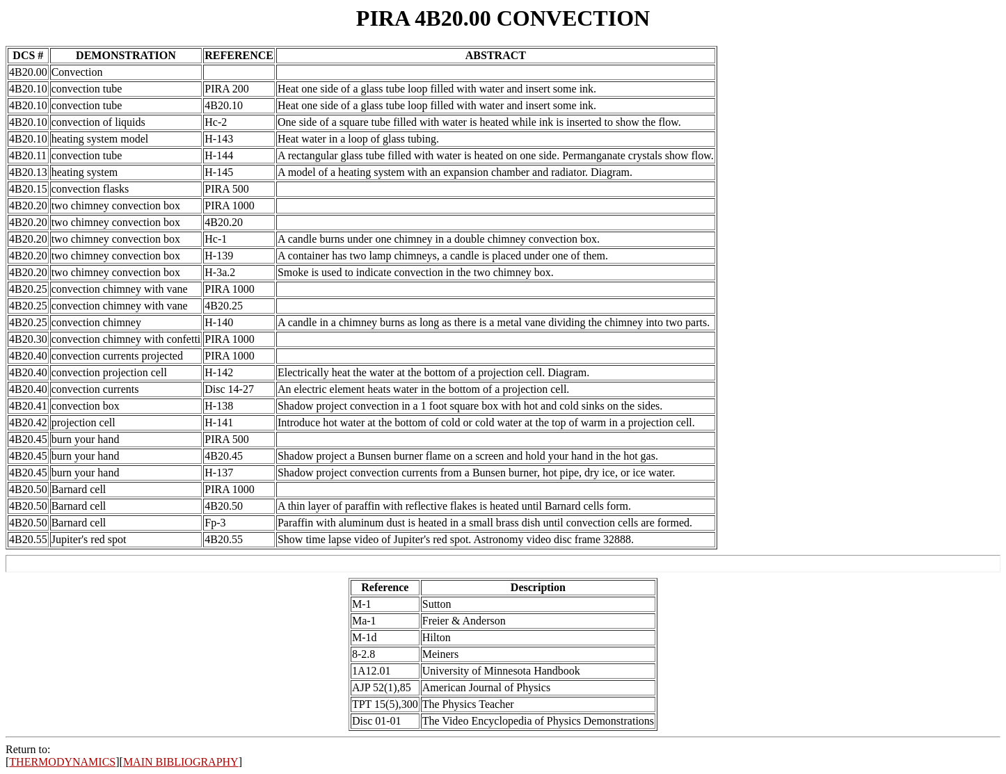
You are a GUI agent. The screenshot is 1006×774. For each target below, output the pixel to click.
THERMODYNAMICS (62, 762)
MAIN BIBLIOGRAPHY (181, 762)
